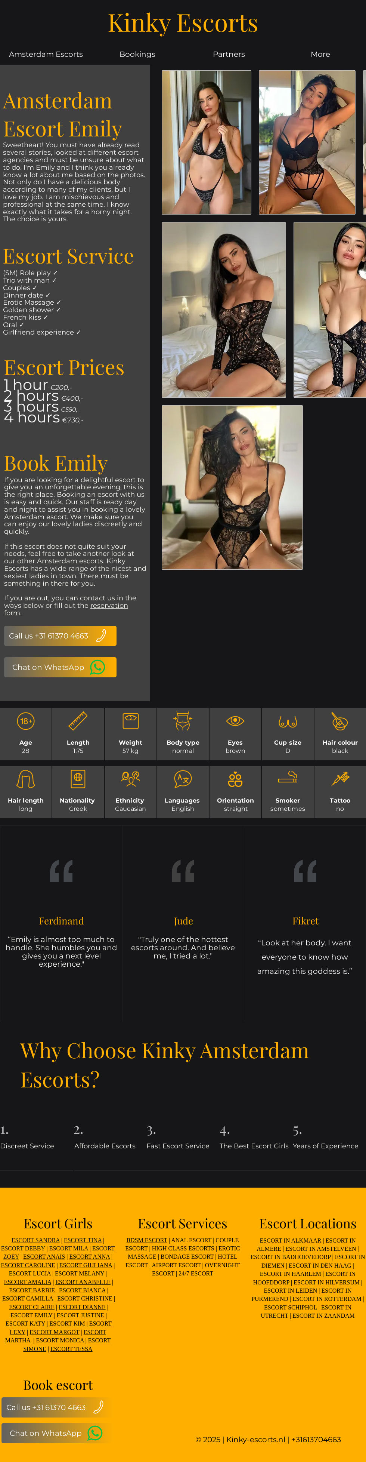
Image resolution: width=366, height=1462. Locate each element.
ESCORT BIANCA (82, 1290)
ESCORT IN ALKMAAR (290, 1240)
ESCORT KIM (67, 1323)
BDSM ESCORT (146, 1240)
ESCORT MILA (68, 1248)
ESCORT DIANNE (82, 1307)
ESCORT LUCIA (30, 1273)
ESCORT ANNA (89, 1256)
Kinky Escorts (183, 21)
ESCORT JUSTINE (80, 1315)
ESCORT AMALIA (27, 1282)
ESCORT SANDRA (36, 1240)
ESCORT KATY (25, 1323)
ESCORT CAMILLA (27, 1298)
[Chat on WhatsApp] (60, 667)
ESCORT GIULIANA (85, 1265)
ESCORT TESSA (71, 1349)
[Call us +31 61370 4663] (60, 636)
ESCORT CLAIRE (32, 1307)
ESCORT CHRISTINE (84, 1298)
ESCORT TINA (83, 1240)
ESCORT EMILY (31, 1315)
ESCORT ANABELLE (83, 1282)
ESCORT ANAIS (44, 1256)
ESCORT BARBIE (32, 1290)
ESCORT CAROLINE (28, 1265)
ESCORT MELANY (79, 1273)
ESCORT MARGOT (54, 1332)
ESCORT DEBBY (23, 1248)
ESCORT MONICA (60, 1340)
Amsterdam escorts (70, 561)
